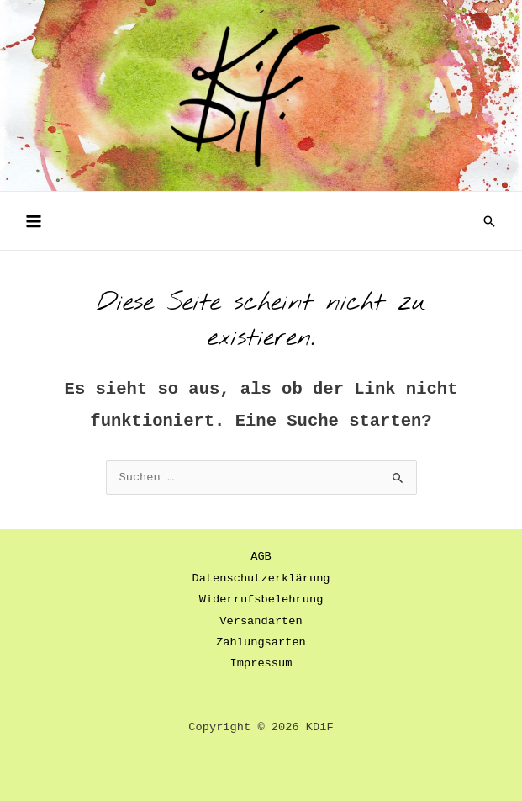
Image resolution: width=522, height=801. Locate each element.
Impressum (261, 663)
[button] (489, 221)
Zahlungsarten (261, 642)
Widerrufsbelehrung (261, 599)
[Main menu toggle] (33, 220)
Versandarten (260, 621)
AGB (261, 556)
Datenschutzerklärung (261, 578)
